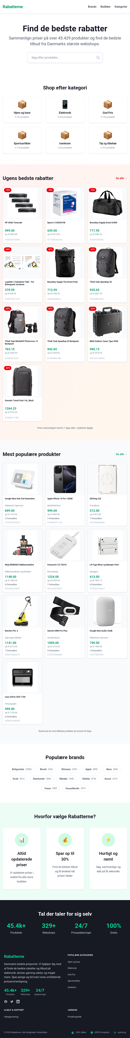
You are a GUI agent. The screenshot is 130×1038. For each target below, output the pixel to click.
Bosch (46, 769)
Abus (112, 769)
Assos (110, 778)
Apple (91, 769)
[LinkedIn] (18, 1001)
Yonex (50, 788)
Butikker (106, 6)
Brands (92, 6)
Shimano (69, 769)
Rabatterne (13, 6)
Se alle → (121, 178)
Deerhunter (42, 778)
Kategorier (121, 6)
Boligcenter (21, 769)
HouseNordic (76, 788)
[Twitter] (12, 1001)
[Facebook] (5, 1001)
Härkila (89, 778)
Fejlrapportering (11, 1017)
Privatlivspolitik (74, 1017)
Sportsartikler (74, 981)
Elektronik (72, 968)
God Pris (71, 974)
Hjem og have (74, 962)
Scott (19, 778)
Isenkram (72, 987)
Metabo (66, 778)
